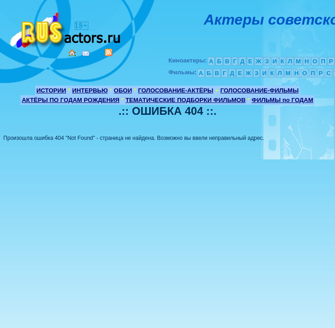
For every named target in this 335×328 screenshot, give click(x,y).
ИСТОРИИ (51, 90)
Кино (66, 28)
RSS (108, 52)
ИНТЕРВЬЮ (90, 90)
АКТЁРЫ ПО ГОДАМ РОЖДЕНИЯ (71, 100)
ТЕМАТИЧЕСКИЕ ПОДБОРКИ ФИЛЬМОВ (186, 100)
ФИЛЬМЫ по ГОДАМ (282, 100)
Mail (85, 53)
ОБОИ (123, 90)
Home (72, 53)
